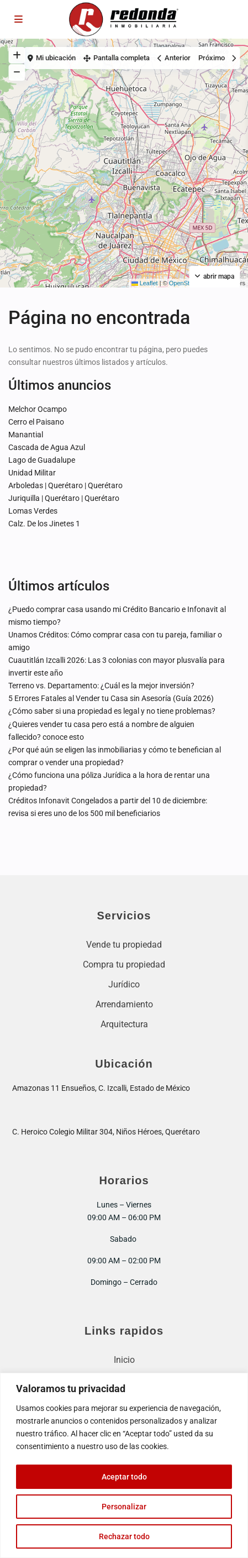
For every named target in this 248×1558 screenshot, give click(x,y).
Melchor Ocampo (37, 409)
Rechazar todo (124, 1536)
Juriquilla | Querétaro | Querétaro (63, 498)
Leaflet (144, 283)
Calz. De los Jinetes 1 (44, 523)
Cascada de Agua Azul (46, 447)
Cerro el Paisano (36, 421)
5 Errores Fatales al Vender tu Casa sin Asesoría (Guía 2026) (111, 698)
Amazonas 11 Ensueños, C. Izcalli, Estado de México (101, 1088)
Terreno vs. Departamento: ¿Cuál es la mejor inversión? (101, 685)
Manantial (25, 434)
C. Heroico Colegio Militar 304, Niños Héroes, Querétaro (106, 1131)
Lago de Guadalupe (41, 460)
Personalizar (124, 1506)
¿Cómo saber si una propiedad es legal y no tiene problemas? (111, 711)
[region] (124, 1465)
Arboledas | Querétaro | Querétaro (65, 485)
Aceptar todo (124, 1476)
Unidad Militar (32, 472)
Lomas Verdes (32, 510)
